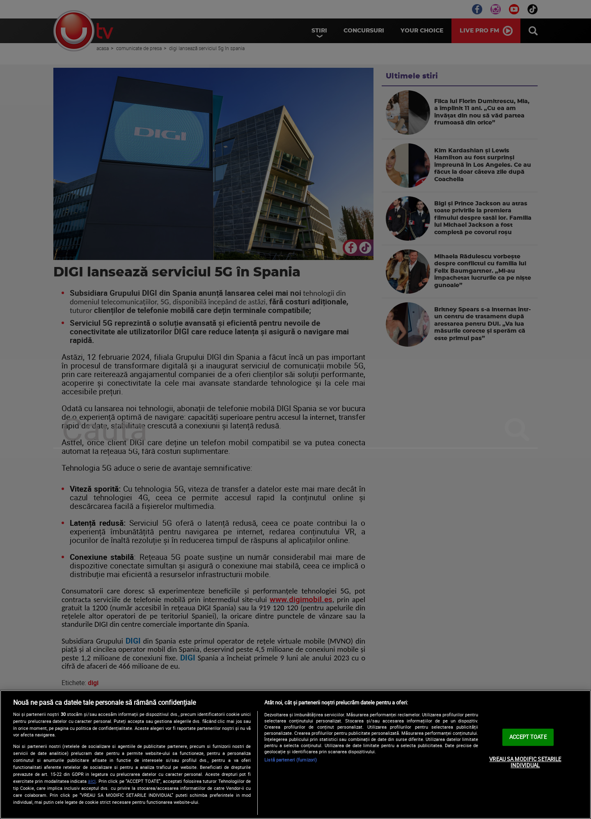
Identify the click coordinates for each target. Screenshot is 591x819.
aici (92, 781)
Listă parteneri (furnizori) (290, 760)
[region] (295, 754)
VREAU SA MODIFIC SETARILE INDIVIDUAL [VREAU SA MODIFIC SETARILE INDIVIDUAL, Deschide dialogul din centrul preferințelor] (525, 762)
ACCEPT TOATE (528, 737)
